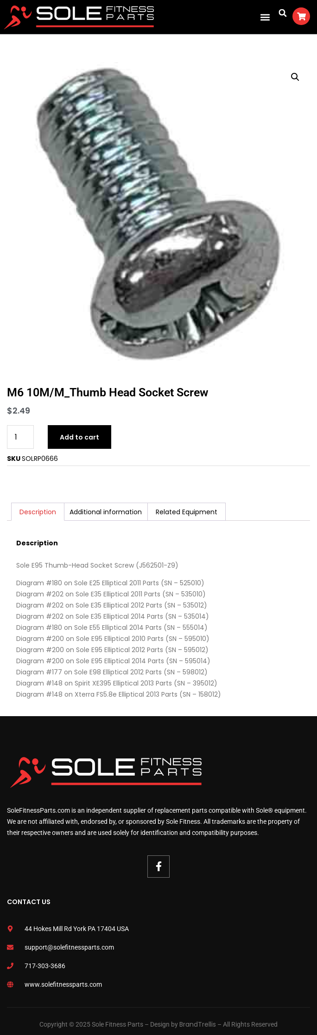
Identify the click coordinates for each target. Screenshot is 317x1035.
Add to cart (79, 437)
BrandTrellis (197, 1024)
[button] (265, 17)
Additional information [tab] (106, 512)
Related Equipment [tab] (186, 512)
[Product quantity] (20, 437)
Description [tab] (37, 512)
